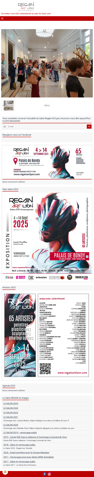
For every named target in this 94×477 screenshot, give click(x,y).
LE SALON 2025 (10, 403)
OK (89, 126)
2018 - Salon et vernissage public (19, 445)
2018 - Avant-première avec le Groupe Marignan (26, 452)
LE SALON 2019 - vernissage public (20, 432)
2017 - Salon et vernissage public (19, 462)
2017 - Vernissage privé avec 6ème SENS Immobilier (28, 457)
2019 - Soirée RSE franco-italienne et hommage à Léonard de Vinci (35, 437)
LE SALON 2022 (10, 412)
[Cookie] (5, 472)
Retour (47, 105)
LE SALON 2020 (10, 425)
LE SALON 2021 (10, 417)
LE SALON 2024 (10, 408)
